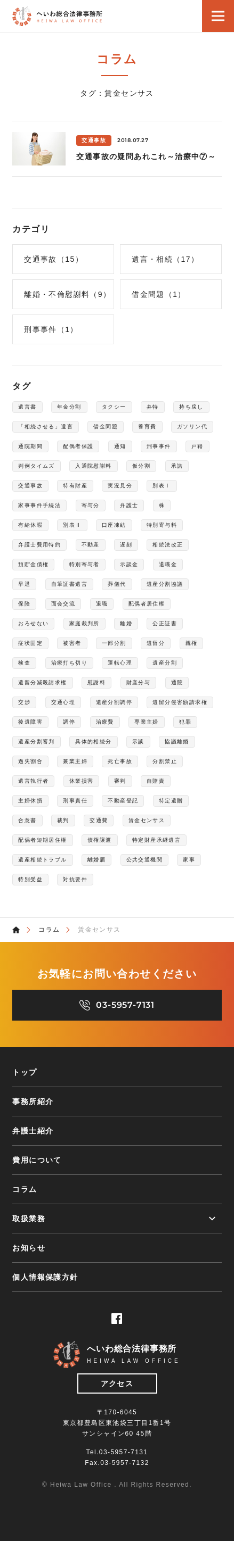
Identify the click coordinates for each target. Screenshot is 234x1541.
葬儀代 (117, 584)
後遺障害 (30, 722)
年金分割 (69, 407)
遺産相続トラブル (42, 860)
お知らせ (28, 1248)
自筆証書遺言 (69, 584)
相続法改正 (167, 545)
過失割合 (30, 761)
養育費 (147, 426)
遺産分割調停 (114, 702)
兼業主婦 (75, 761)
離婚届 (96, 860)
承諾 (177, 466)
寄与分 (91, 505)
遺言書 (27, 407)
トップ (24, 1072)
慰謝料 (96, 682)
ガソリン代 (192, 426)
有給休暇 (30, 525)
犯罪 (185, 722)
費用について (36, 1160)
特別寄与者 (84, 564)
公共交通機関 (144, 860)
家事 (189, 860)
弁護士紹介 (32, 1130)
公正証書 (164, 623)
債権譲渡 (99, 840)
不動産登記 (123, 800)
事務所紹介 (32, 1101)
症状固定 (30, 643)
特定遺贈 (171, 800)
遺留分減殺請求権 (42, 682)
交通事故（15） (53, 259)
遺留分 (156, 643)
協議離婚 (177, 741)
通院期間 (30, 446)
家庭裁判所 (84, 623)
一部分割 (114, 643)
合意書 (27, 820)
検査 (24, 663)
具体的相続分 (93, 741)
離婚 (126, 623)
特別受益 (30, 879)
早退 (24, 584)
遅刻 (126, 545)
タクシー (114, 407)
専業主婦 (146, 722)
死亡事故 (120, 761)
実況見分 (120, 485)
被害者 (72, 643)
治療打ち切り (69, 663)
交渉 (24, 702)
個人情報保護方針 (45, 1277)
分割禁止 (164, 761)
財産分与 (138, 682)
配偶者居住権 (146, 604)
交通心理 (63, 702)
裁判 (63, 820)
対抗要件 (75, 879)
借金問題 (105, 426)
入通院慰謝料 (93, 466)
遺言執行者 (33, 781)
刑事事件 (159, 446)
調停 (69, 722)
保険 (24, 604)
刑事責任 (75, 800)
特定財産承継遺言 (156, 840)
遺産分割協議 (165, 584)
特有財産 (75, 485)
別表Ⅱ (72, 525)
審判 (120, 781)
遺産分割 (164, 663)
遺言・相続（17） (165, 259)
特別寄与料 (162, 525)
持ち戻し (191, 407)
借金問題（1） (159, 294)
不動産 (91, 545)
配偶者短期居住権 (42, 840)
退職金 (168, 564)
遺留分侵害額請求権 (179, 702)
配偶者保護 (78, 446)
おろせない (33, 623)
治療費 (105, 722)
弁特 (153, 407)
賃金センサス (146, 820)
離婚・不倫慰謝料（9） (67, 294)
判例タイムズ (36, 466)
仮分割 (141, 466)
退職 (102, 604)
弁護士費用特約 (39, 545)
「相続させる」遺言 (45, 426)
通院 (177, 682)
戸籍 (197, 446)
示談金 (129, 564)
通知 (120, 446)
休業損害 (81, 781)
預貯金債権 (33, 564)
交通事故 (30, 485)
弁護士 (129, 505)
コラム (49, 929)
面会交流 (63, 604)
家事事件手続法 (39, 505)
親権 (191, 643)
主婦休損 (30, 800)
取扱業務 (28, 1218)
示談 (138, 741)
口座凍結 (114, 525)
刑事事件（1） (51, 329)
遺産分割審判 (36, 741)
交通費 (99, 820)
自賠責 (156, 781)
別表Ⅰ (161, 485)
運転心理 (120, 663)
